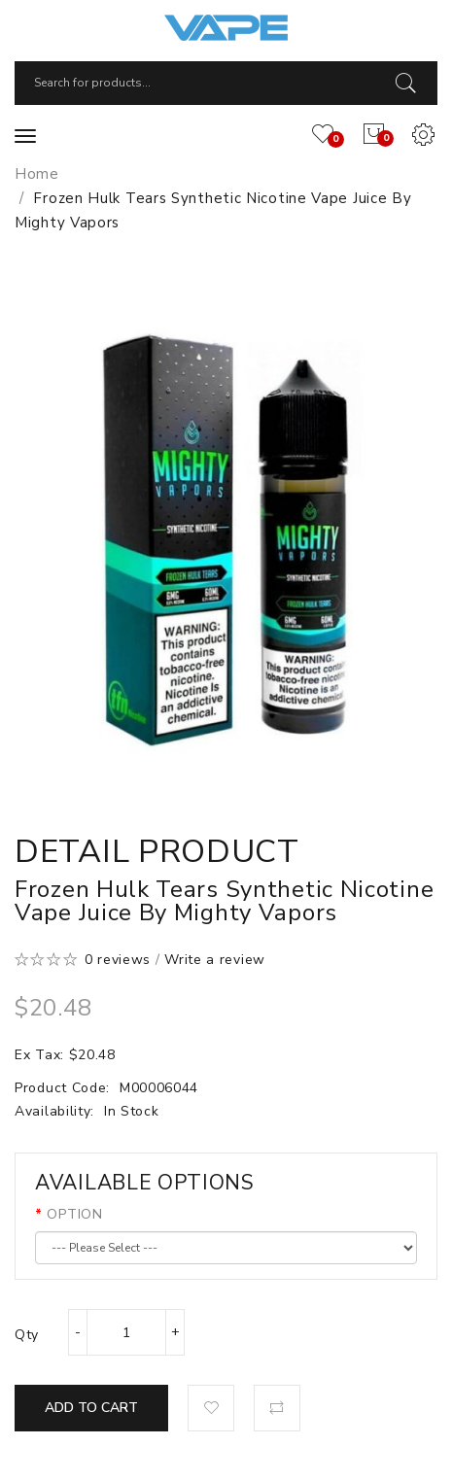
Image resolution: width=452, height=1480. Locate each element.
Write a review (214, 959)
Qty (27, 1334)
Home (37, 174)
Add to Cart (91, 1407)
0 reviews (118, 959)
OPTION (74, 1214)
